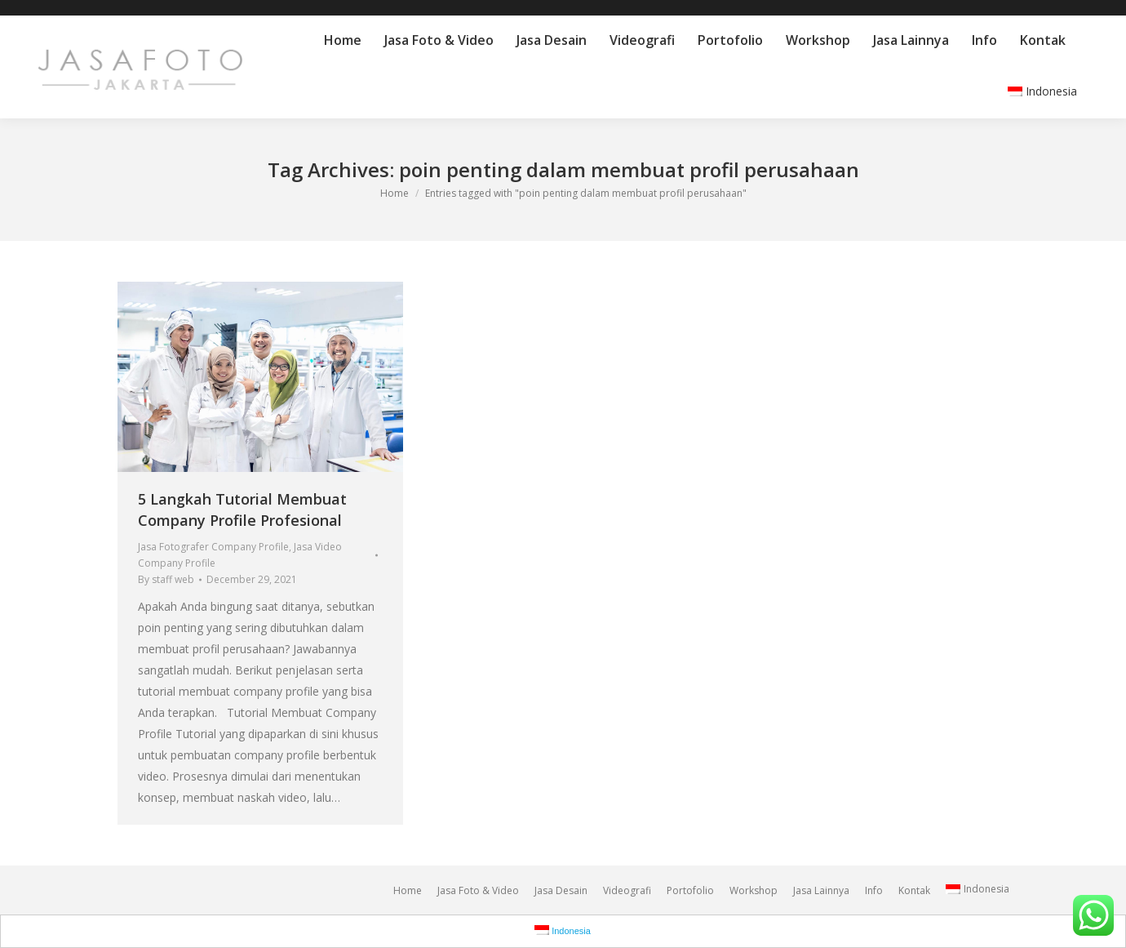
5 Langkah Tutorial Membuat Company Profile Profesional (242, 509)
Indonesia (1042, 91)
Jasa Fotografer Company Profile (213, 547)
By (166, 579)
